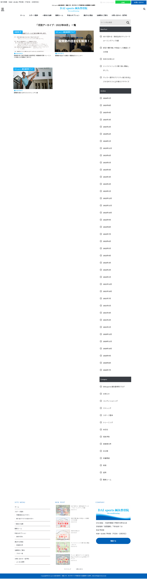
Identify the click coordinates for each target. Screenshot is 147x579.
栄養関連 (106, 458)
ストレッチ (107, 408)
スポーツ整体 (33, 15)
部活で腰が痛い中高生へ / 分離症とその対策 (116, 50)
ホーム (22, 15)
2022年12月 (107, 198)
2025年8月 (107, 105)
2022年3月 (107, 263)
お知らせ (106, 394)
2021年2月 (107, 320)
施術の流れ (19, 536)
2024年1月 (107, 141)
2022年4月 (107, 255)
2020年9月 (107, 356)
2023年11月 (107, 148)
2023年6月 (107, 155)
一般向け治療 (46, 15)
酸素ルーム (59, 15)
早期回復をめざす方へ (23, 515)
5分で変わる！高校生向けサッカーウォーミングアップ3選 (116, 39)
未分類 (105, 451)
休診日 (105, 430)
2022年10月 (107, 213)
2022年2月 (107, 270)
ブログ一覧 (19, 553)
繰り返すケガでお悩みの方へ (25, 518)
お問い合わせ (139, 2)
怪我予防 (106, 437)
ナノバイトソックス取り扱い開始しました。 (116, 68)
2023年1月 (107, 191)
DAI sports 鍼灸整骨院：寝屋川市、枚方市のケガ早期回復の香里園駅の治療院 (69, 576)
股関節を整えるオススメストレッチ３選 (29, 93)
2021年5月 (107, 306)
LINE (123, 2)
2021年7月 (107, 298)
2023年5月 (107, 163)
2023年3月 (107, 177)
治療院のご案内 (102, 15)
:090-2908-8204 (107, 2)
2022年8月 (107, 227)
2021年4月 (107, 313)
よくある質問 (20, 562)
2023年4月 (107, 170)
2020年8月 (107, 363)
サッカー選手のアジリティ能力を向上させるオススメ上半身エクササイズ (117, 79)
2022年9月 (107, 220)
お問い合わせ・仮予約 (119, 15)
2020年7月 (107, 370)
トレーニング (108, 422)
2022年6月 (107, 241)
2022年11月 (107, 205)
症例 (104, 472)
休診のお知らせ (109, 59)
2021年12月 (107, 284)
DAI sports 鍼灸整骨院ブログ (114, 387)
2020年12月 (107, 334)
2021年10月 (107, 291)
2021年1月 (107, 327)
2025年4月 (107, 112)
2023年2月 (107, 184)
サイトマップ (67, 569)
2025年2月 (107, 127)
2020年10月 (107, 348)
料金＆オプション (73, 15)
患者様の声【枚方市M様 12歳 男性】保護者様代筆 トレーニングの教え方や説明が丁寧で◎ (33, 57)
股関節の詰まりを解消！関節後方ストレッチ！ (74, 56)
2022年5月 (107, 248)
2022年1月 (107, 277)
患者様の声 (107, 444)
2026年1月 (107, 98)
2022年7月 (107, 234)
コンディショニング (110, 401)
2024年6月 (107, 134)
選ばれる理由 (88, 15)
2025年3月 (107, 120)
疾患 (104, 465)
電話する (113, 541)
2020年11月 (107, 341)
